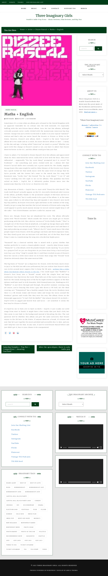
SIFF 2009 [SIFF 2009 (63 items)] (17, 540)
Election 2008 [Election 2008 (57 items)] (12, 509)
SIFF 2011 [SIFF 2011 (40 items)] (28, 540)
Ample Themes (72, 570)
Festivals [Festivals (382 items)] (25, 509)
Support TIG (70, 8)
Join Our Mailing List (95, 163)
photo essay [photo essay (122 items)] (29, 527)
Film (44, 8)
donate (85, 125)
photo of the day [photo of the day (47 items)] (28, 531)
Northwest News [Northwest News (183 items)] (13, 527)
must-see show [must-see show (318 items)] (24, 518)
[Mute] (98, 447)
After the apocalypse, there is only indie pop (54, 348)
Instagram (90, 176)
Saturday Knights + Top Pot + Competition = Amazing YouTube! (16, 349)
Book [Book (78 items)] (8, 487)
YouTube (89, 181)
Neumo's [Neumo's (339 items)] (37, 518)
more (95, 127)
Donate (12, 2)
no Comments (30, 118)
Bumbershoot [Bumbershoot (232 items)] (19, 487)
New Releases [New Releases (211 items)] (11, 522)
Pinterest (90, 190)
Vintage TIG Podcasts (95, 194)
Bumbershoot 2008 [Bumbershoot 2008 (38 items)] (13, 491)
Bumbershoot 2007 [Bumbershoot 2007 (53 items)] (36, 487)
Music (34, 8)
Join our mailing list (34, 2)
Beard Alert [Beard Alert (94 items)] (11, 483)
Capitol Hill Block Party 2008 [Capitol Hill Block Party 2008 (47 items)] (18, 500)
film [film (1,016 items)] (35, 509)
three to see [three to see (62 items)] (11, 545)
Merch (84, 8)
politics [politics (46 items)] (42, 531)
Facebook (90, 167)
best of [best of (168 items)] (23, 483)
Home (23, 8)
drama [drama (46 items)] (40, 505)
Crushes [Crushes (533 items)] (9, 505)
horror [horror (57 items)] (9, 514)
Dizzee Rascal (11, 110)
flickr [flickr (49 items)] (43, 509)
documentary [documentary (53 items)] (28, 505)
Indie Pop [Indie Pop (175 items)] (10, 518)
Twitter (89, 172)
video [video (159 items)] (44, 549)
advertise (94, 125)
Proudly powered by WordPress (43, 570)
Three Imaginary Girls (54, 16)
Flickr (88, 185)
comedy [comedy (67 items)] (38, 500)
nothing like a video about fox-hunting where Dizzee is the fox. (36, 270)
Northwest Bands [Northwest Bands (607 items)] (28, 522)
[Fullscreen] (101, 447)
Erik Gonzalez (9, 118)
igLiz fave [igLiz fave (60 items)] (20, 514)
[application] (81, 436)
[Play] (61, 447)
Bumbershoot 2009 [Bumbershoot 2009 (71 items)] (32, 491)
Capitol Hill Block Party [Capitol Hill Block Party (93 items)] (16, 496)
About (4, 2)
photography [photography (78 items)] (11, 531)
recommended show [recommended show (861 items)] (14, 536)
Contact (55, 8)
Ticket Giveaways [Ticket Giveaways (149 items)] (13, 549)
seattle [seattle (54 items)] (42, 536)
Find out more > (90, 112)
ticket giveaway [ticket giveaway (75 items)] (27, 545)
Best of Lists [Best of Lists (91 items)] (35, 483)
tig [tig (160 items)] (25, 549)
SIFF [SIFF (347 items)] (7, 540)
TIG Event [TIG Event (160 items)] (34, 549)
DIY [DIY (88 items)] (18, 505)
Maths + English (18, 114)
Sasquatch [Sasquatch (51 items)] (30, 536)
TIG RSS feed (91, 199)
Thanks (21, 2)
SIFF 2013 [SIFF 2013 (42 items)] (38, 540)
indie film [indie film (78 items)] (32, 514)
